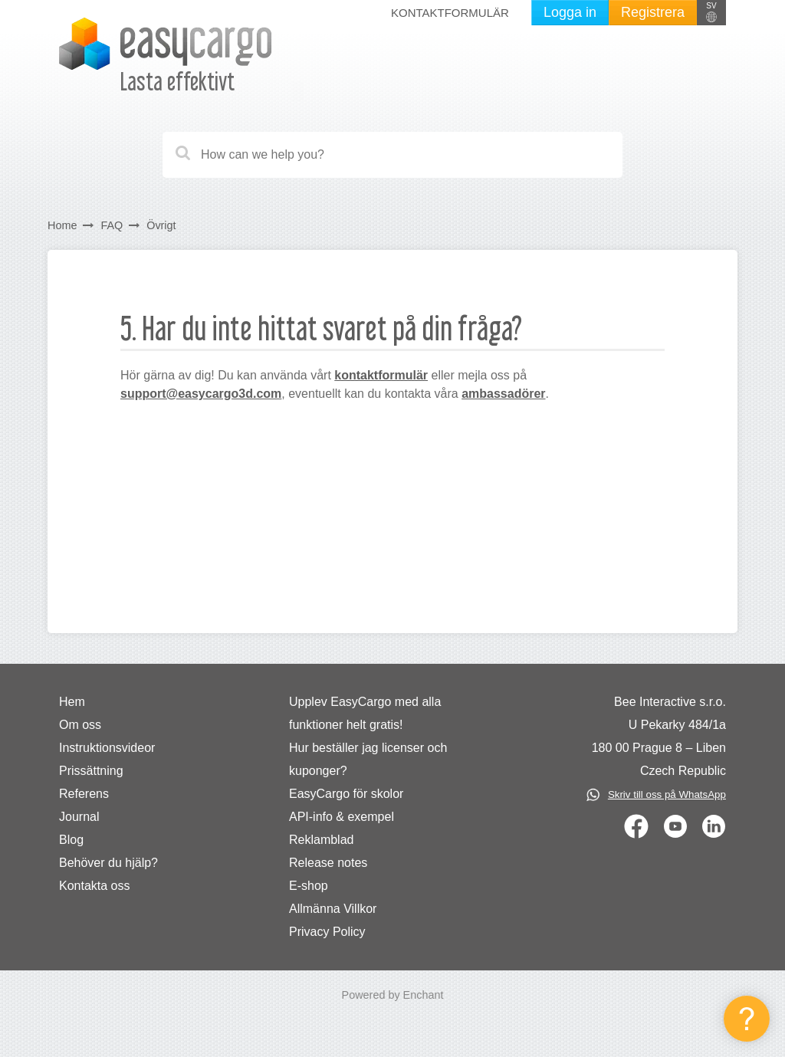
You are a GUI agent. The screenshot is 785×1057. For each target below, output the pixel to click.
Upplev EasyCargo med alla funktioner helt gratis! (365, 713)
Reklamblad (321, 839)
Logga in (570, 12)
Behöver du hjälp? (108, 862)
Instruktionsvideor (107, 747)
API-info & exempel (341, 816)
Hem (72, 701)
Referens (84, 793)
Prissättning (91, 770)
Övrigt (161, 225)
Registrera (653, 12)
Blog (71, 839)
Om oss (80, 724)
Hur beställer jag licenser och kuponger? (368, 759)
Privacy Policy (327, 931)
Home (62, 225)
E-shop (308, 885)
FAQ (111, 225)
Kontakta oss (94, 885)
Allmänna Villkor (332, 908)
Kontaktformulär (450, 12)
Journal (79, 816)
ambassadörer (503, 393)
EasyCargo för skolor (346, 793)
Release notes (328, 862)
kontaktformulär (381, 375)
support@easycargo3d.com (200, 393)
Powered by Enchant (393, 995)
